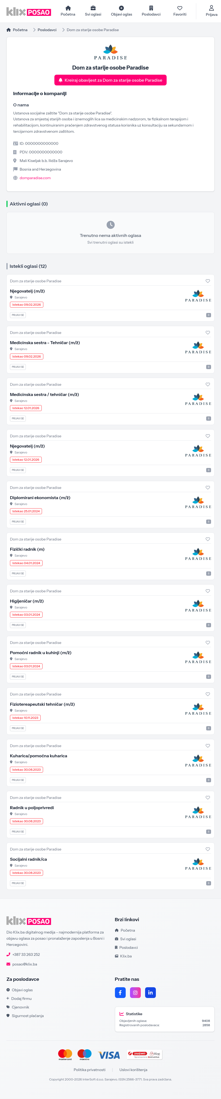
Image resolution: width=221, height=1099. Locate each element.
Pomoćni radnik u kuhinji (41, 652)
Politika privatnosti (90, 1070)
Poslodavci (47, 29)
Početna (16, 29)
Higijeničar (27, 601)
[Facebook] (120, 993)
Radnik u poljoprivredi (32, 807)
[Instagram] (135, 993)
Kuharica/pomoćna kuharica (38, 756)
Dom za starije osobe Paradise (35, 281)
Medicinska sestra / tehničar (44, 394)
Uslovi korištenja (134, 1070)
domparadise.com (35, 178)
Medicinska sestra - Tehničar (45, 342)
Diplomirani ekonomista (40, 497)
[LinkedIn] (150, 993)
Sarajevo (21, 298)
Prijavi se (18, 315)
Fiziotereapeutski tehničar (42, 704)
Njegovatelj (27, 291)
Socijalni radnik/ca (28, 859)
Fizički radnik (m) (27, 549)
